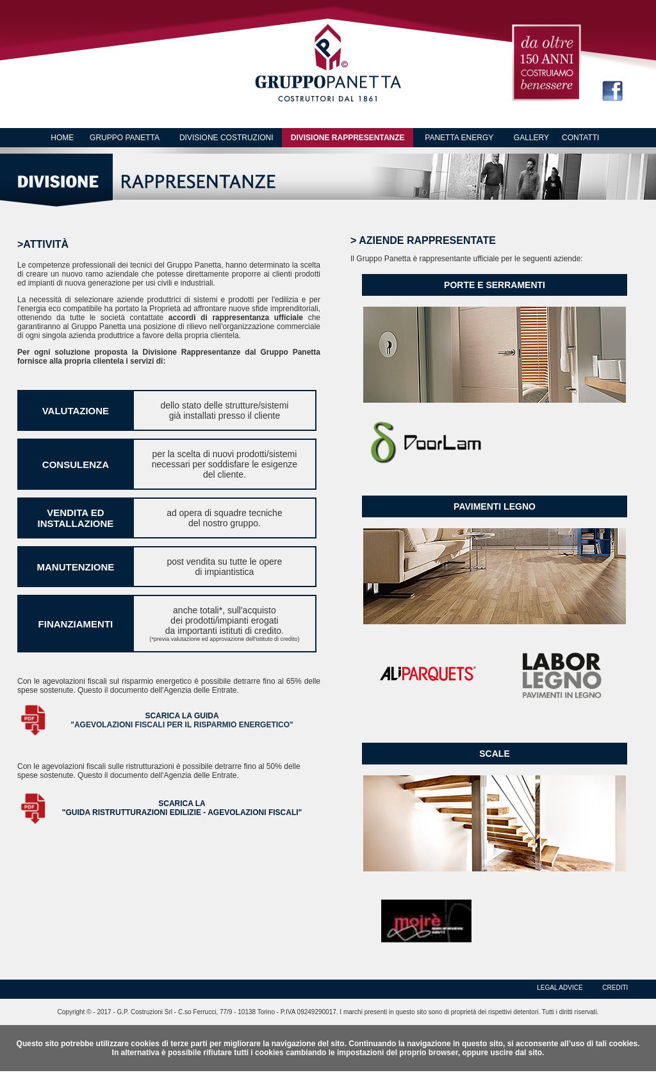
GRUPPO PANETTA (125, 137)
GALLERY (531, 137)
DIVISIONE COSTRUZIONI (226, 137)
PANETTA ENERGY (459, 137)
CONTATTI (580, 137)
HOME (62, 137)
